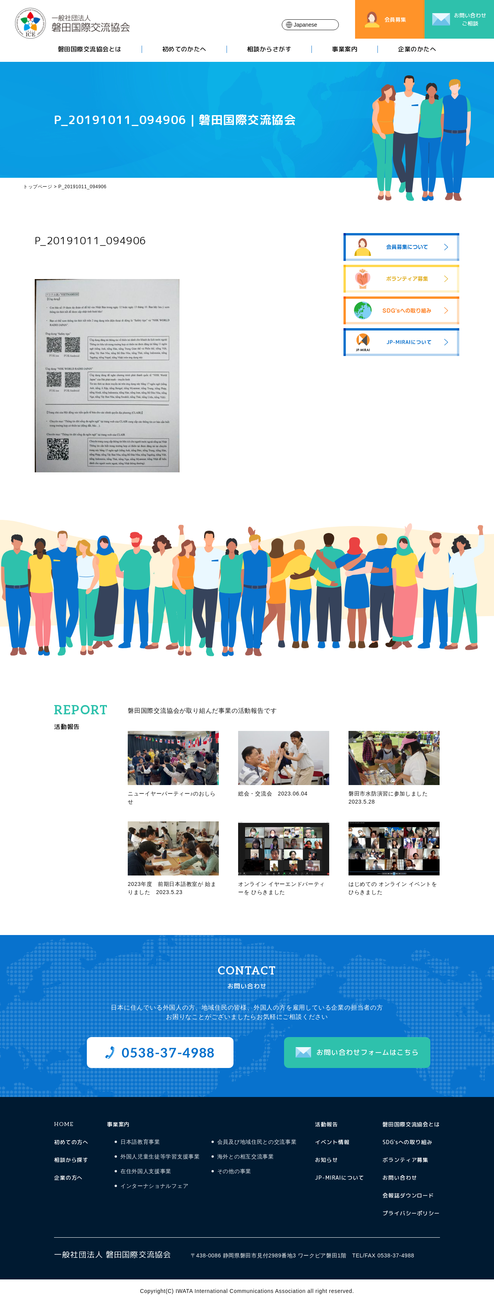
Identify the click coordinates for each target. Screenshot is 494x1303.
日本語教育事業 (140, 1142)
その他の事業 (234, 1171)
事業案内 (344, 50)
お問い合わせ (399, 1177)
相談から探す (71, 1159)
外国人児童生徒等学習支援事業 (160, 1157)
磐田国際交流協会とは (90, 50)
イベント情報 (332, 1142)
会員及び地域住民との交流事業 (257, 1142)
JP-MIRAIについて (339, 1177)
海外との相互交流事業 (245, 1157)
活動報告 (326, 1124)
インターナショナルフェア (154, 1186)
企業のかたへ (417, 50)
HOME (63, 1124)
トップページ (37, 186)
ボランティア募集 (405, 1159)
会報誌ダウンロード (408, 1195)
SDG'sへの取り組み (407, 1142)
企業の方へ (68, 1177)
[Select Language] (310, 25)
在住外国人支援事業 (145, 1171)
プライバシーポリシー (411, 1213)
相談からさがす (269, 50)
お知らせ (326, 1159)
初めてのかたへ (184, 50)
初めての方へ (71, 1142)
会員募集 (395, 19)
